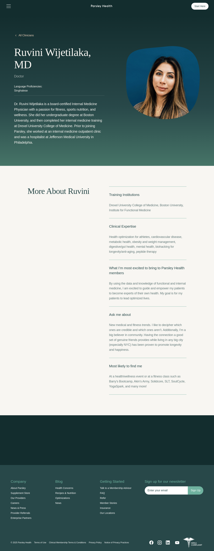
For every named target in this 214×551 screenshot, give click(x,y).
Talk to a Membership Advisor (115, 488)
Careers (15, 503)
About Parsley (18, 488)
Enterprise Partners (21, 518)
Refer (103, 498)
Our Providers (18, 498)
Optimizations (62, 498)
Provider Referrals (20, 513)
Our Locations (107, 513)
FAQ (102, 493)
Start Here (199, 6)
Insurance (105, 508)
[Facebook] (151, 543)
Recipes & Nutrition (65, 493)
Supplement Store (20, 493)
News (58, 503)
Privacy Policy (95, 542)
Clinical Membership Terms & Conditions (67, 542)
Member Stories (108, 503)
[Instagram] (160, 543)
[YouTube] (177, 542)
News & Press (18, 508)
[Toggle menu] (9, 6)
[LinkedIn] (168, 543)
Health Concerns (64, 488)
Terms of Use (40, 542)
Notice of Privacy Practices (116, 542)
